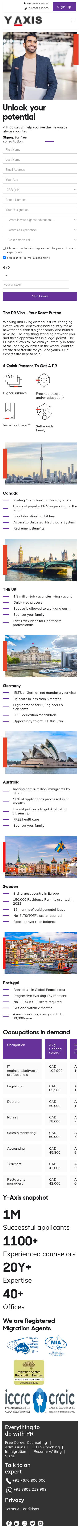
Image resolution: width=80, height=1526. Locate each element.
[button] (71, 21)
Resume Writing (48, 1451)
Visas (10, 1456)
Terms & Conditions (22, 1509)
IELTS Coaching (46, 1447)
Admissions (15, 1447)
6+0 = (6, 271)
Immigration (15, 1451)
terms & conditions (37, 257)
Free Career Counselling (26, 1442)
